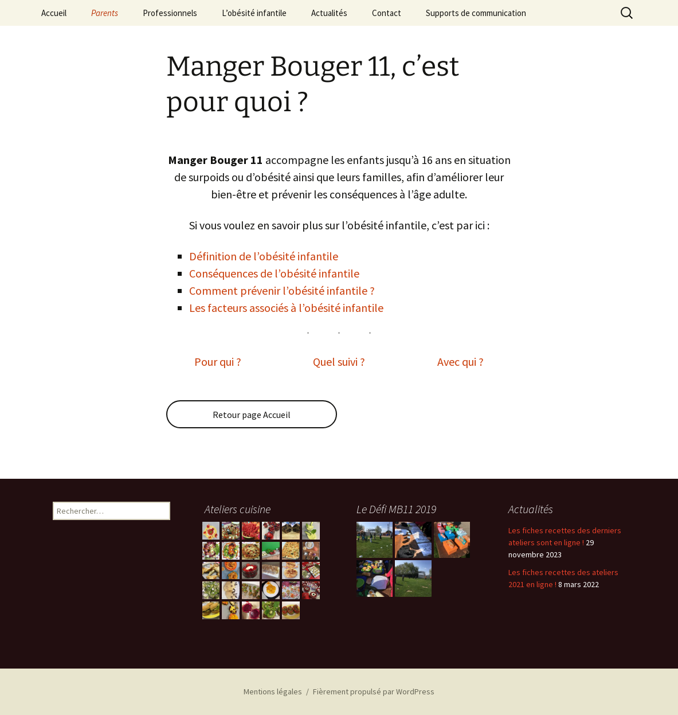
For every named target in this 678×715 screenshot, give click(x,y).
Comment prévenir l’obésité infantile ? (282, 290)
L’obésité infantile (254, 12)
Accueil (53, 12)
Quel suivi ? (339, 361)
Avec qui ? (460, 361)
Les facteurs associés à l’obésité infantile (286, 307)
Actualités (329, 12)
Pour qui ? (217, 361)
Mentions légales (273, 691)
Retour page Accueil (252, 414)
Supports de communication (476, 12)
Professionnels (170, 12)
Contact (386, 12)
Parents (104, 12)
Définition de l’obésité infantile (263, 256)
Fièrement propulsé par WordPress (373, 691)
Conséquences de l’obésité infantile (274, 273)
